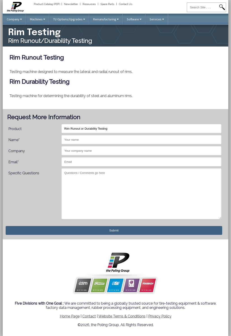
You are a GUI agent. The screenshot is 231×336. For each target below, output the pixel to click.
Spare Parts (107, 4)
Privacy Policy (159, 316)
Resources (89, 4)
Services (157, 19)
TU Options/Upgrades (69, 19)
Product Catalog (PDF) (47, 4)
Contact (89, 316)
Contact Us (125, 4)
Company (14, 19)
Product (15, 129)
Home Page (70, 316)
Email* (13, 162)
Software (134, 19)
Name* (14, 140)
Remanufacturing (106, 19)
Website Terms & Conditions (122, 316)
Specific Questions (23, 173)
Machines (37, 19)
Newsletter (71, 4)
